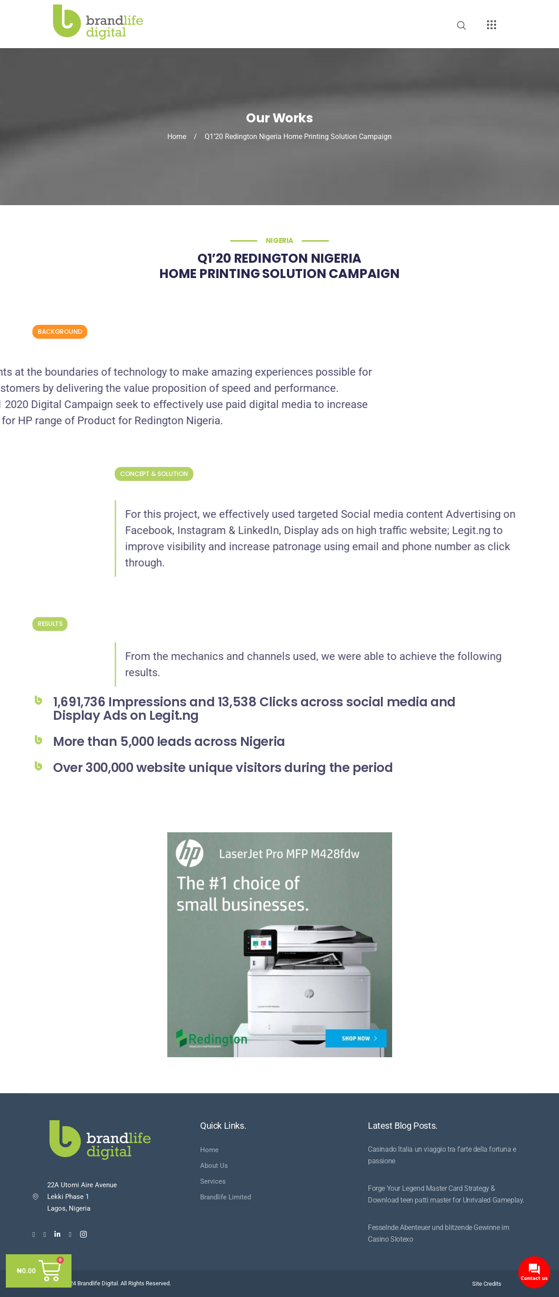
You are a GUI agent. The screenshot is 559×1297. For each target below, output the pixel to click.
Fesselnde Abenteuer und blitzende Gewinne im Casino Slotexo (438, 1233)
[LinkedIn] (57, 1234)
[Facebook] (33, 1234)
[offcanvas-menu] (491, 24)
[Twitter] (45, 1234)
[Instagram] (83, 1234)
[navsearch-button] (461, 26)
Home (176, 136)
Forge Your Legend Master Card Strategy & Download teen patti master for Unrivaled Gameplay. (446, 1194)
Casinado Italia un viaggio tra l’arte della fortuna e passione (442, 1155)
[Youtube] (70, 1234)
